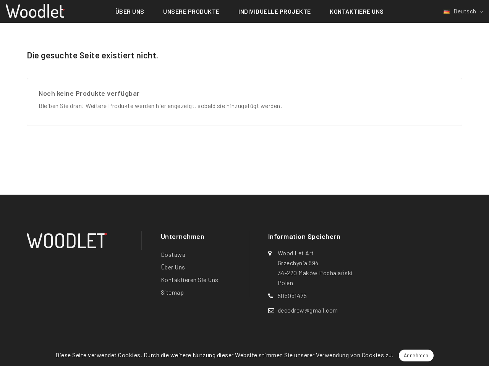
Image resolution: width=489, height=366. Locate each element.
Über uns (129, 11)
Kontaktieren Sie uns (190, 279)
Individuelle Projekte (274, 11)
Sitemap (172, 292)
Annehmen (416, 355)
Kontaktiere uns (357, 11)
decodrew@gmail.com (308, 310)
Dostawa (173, 254)
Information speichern (304, 236)
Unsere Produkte (191, 11)
